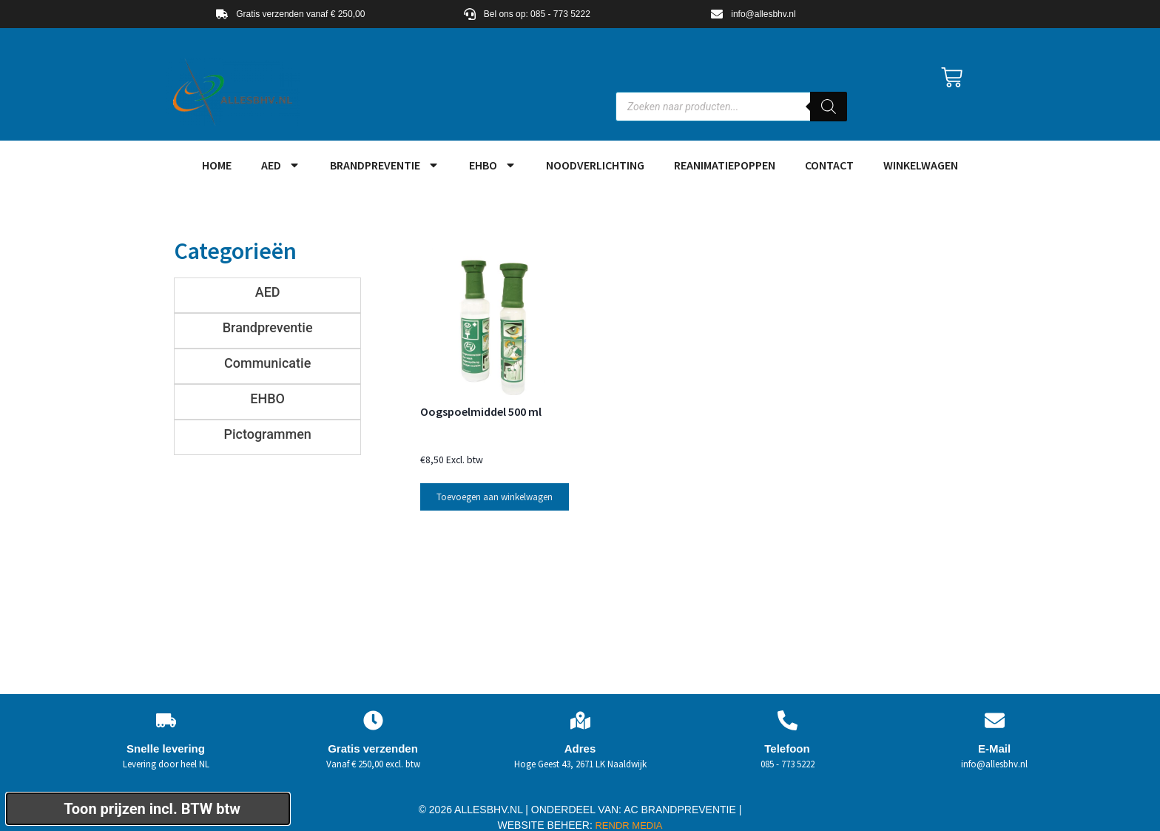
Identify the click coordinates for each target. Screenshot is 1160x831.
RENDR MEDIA (628, 815)
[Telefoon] (788, 711)
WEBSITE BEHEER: (545, 815)
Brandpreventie (384, 165)
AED (280, 165)
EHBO (492, 165)
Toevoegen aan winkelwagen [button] (494, 487)
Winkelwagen (920, 165)
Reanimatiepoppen (724, 165)
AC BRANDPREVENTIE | (682, 800)
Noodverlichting (595, 165)
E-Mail (994, 739)
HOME (217, 165)
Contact (829, 165)
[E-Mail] (995, 711)
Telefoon (786, 739)
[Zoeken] (828, 106)
